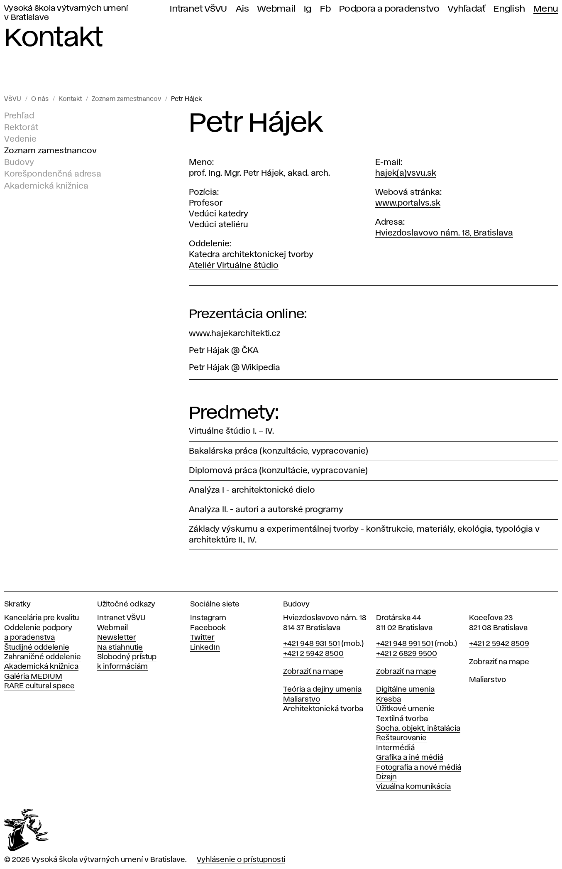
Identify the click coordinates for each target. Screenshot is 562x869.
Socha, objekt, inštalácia (418, 728)
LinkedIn (205, 647)
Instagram (208, 618)
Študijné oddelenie (36, 647)
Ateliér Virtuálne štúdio (234, 265)
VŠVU (12, 99)
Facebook (208, 628)
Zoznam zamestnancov (126, 99)
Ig (308, 9)
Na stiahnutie (120, 647)
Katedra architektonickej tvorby (251, 254)
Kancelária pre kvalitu (41, 618)
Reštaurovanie (401, 738)
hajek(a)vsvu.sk (405, 173)
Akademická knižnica (46, 185)
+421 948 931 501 (311, 644)
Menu (545, 9)
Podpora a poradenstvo (389, 9)
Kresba (388, 699)
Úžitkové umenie (405, 709)
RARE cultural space (39, 686)
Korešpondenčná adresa (52, 174)
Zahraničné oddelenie (42, 657)
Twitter (202, 637)
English (509, 9)
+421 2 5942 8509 (499, 644)
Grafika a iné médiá (409, 757)
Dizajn (386, 777)
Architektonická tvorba (323, 709)
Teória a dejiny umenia (322, 689)
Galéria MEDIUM (33, 676)
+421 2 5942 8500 (313, 654)
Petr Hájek (186, 99)
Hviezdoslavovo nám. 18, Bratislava (444, 233)
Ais (242, 9)
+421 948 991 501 (404, 644)
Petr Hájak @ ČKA (224, 350)
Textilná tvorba (402, 719)
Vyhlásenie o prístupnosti (241, 860)
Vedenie (20, 139)
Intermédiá (395, 748)
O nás (40, 99)
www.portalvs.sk (407, 203)
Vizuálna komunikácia (413, 786)
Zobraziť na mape (313, 671)
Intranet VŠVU (198, 9)
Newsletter (116, 637)
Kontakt (70, 99)
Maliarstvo (301, 699)
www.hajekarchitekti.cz (234, 333)
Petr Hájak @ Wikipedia (234, 367)
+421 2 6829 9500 (406, 654)
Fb (325, 9)
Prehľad (19, 116)
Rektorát (21, 127)
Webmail (276, 9)
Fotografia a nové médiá (418, 767)
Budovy (19, 162)
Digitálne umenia (405, 689)
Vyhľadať (466, 9)
